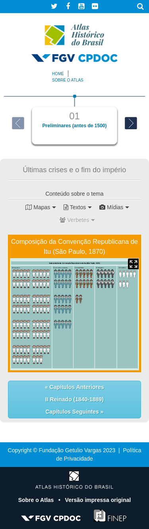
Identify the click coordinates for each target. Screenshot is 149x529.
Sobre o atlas (67, 80)
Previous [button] (18, 123)
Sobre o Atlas (37, 500)
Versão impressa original (98, 500)
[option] (74, 119)
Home (58, 74)
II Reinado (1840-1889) (74, 399)
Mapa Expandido (133, 264)
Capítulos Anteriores (76, 387)
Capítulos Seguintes (72, 411)
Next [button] (131, 123)
